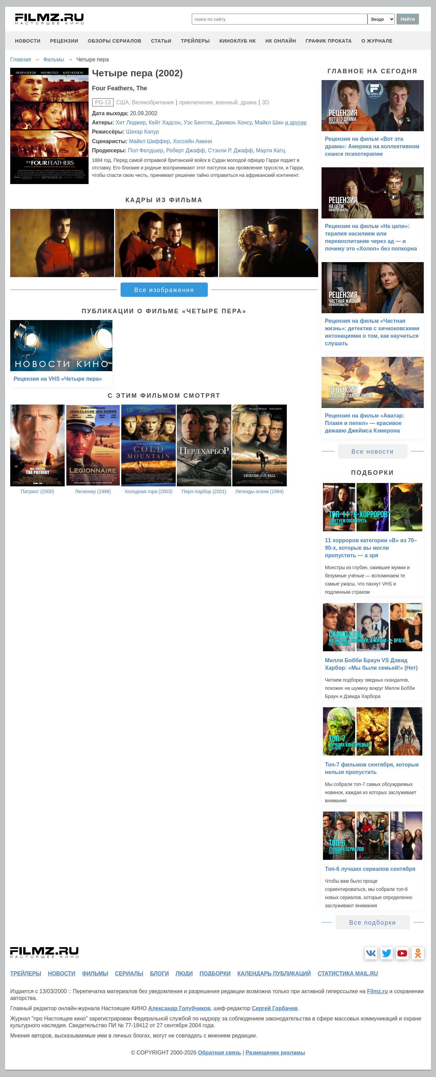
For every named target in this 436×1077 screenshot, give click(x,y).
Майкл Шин (269, 122)
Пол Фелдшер (145, 150)
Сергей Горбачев (274, 1008)
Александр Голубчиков (179, 1008)
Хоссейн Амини (192, 141)
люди (184, 973)
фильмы (95, 973)
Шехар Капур (142, 132)
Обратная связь (219, 1053)
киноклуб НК (237, 41)
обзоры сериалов (115, 41)
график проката (329, 41)
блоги (159, 973)
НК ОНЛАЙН (280, 41)
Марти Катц (270, 150)
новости (28, 41)
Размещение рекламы (275, 1053)
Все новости (373, 451)
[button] (309, 243)
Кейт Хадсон (165, 122)
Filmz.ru (377, 991)
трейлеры (195, 41)
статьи (161, 41)
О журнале (377, 41)
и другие (296, 122)
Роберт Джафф (185, 150)
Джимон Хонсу (233, 122)
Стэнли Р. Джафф (230, 150)
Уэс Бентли (198, 122)
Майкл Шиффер (149, 141)
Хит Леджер (131, 122)
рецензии (64, 41)
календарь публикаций (274, 973)
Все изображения (164, 290)
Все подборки (372, 922)
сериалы (129, 973)
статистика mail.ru (348, 973)
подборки (215, 973)
